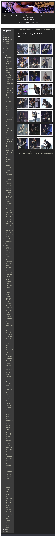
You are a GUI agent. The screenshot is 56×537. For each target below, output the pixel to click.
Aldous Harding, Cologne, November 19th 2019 (9, 260)
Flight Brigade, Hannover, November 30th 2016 (9, 316)
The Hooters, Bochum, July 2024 (9, 514)
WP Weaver (50, 534)
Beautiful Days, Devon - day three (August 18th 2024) (9, 81)
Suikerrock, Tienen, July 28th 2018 (9, 208)
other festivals (9, 57)
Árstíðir (6, 35)
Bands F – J (9, 247)
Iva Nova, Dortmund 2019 (8, 378)
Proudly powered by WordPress (35, 534)
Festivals (6, 37)
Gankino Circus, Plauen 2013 (9, 323)
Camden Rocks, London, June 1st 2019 (8, 99)
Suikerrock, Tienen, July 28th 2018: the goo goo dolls (9, 232)
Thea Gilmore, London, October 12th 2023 (9, 522)
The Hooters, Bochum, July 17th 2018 (9, 509)
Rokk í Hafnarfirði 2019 (9, 203)
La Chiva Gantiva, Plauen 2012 (9, 445)
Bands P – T (9, 529)
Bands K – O (9, 527)
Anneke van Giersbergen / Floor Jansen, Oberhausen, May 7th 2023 (9, 269)
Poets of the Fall (8, 34)
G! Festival (9, 39)
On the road (34, 22)
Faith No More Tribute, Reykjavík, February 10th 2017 (9, 307)
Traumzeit (8, 56)
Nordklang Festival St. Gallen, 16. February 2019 (9, 178)
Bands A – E (9, 245)
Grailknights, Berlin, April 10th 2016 (9, 336)
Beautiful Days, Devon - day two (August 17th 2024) (9, 90)
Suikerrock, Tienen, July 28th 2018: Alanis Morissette (9, 216)
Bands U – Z (9, 531)
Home (20, 22)
